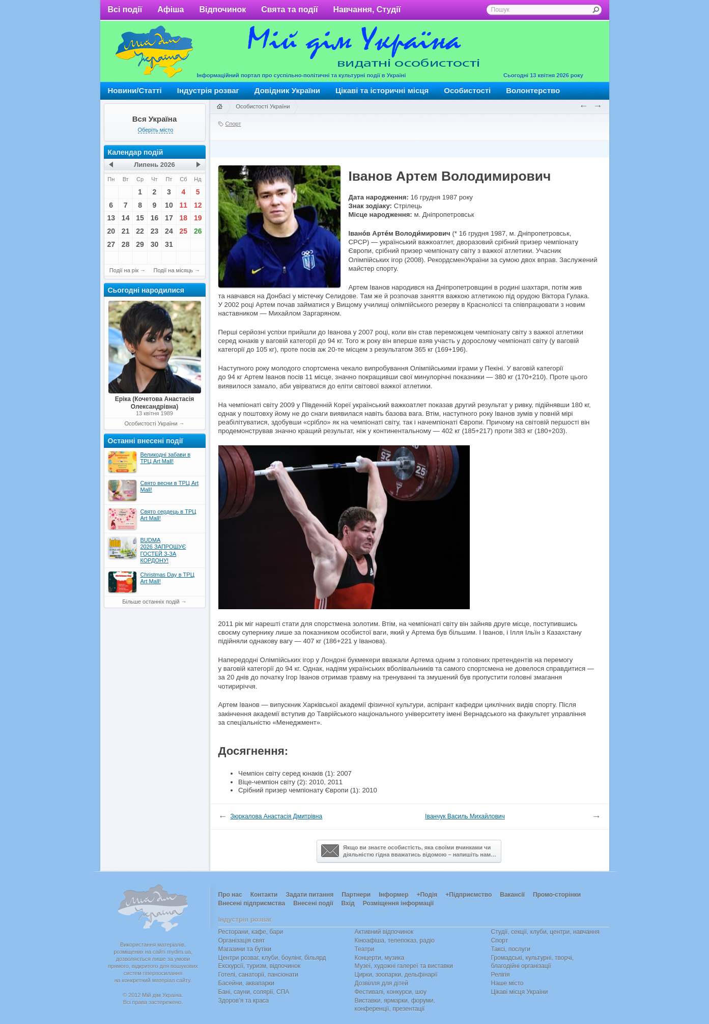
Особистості (467, 90)
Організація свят (241, 940)
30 (155, 244)
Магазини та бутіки (244, 949)
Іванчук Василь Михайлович (465, 816)
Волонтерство (533, 90)
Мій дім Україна (154, 51)
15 (140, 218)
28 (126, 244)
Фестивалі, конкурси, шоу (391, 991)
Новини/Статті (135, 90)
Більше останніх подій (150, 602)
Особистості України (150, 423)
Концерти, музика (380, 957)
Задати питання (309, 894)
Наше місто (507, 983)
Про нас (230, 894)
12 (198, 205)
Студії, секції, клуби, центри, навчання (545, 931)
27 (111, 244)
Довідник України (287, 90)
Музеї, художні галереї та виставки (404, 966)
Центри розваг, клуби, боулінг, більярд (272, 957)
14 (126, 218)
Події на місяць (173, 270)
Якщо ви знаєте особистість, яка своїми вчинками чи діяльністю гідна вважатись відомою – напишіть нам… (408, 851)
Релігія (500, 974)
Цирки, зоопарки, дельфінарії (396, 974)
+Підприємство (468, 894)
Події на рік (123, 270)
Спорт (233, 124)
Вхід (348, 903)
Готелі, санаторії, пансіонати (258, 974)
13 (111, 218)
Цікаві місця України (519, 991)
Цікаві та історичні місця (382, 90)
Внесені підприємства (252, 903)
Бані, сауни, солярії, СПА (254, 991)
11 (184, 205)
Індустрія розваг (208, 90)
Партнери (356, 894)
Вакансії (512, 894)
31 (169, 244)
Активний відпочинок (384, 931)
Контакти (264, 894)
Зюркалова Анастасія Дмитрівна (277, 816)
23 (155, 231)
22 (140, 231)
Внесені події (313, 903)
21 (126, 231)
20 (111, 231)
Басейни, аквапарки (246, 983)
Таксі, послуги (510, 949)
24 (169, 231)
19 (198, 218)
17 (169, 218)
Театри (365, 949)
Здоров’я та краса (243, 1000)
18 (184, 218)
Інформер (393, 894)
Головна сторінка (219, 107)
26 (198, 231)
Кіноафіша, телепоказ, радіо (395, 940)
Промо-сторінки (557, 894)
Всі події (125, 9)
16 (155, 218)
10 (169, 205)
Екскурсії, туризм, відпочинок (259, 966)
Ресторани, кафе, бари (250, 931)
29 (140, 244)
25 (184, 231)
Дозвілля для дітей (381, 983)
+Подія (426, 894)
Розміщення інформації (398, 903)
